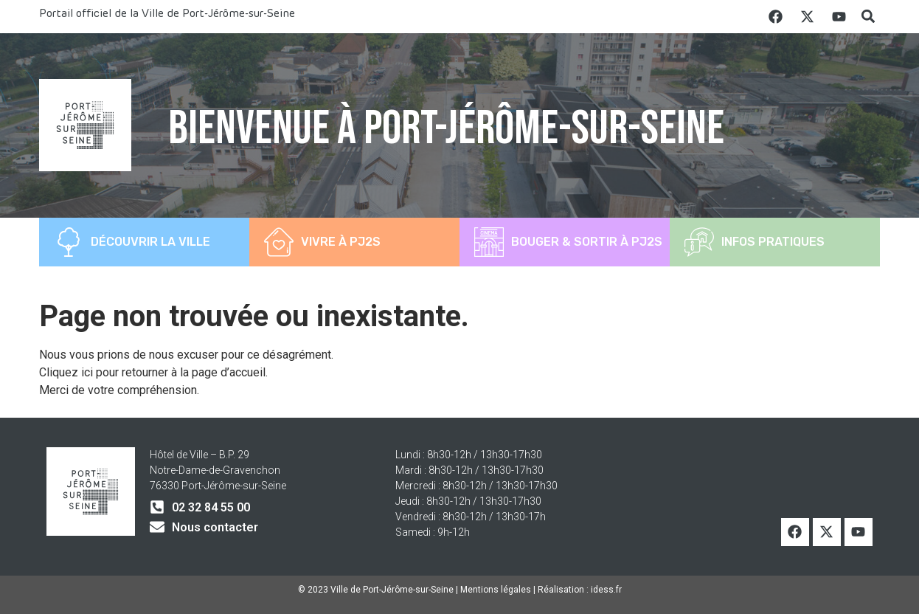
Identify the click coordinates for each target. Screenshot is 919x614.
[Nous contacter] (157, 527)
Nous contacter (215, 527)
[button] (868, 16)
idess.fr (606, 589)
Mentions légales (495, 589)
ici (88, 372)
